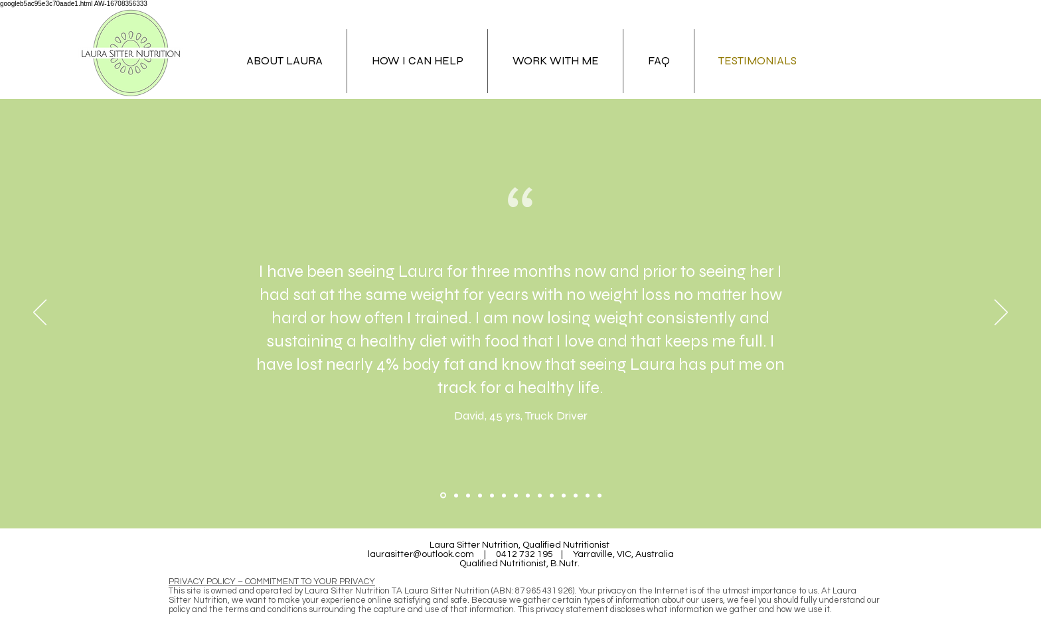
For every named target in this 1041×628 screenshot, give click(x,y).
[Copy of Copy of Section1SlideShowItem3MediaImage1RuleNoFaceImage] (492, 495)
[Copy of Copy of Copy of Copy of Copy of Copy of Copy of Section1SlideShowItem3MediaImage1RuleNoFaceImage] (552, 495)
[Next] (1001, 313)
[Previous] (39, 313)
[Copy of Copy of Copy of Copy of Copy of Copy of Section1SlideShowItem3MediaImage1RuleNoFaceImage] (540, 495)
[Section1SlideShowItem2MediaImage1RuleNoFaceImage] (456, 495)
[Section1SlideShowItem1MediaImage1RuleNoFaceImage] (443, 496)
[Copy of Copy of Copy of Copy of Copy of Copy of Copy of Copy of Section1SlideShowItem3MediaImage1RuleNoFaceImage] (564, 495)
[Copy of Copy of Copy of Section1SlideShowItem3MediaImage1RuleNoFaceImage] (504, 495)
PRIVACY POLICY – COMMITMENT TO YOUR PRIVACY (272, 581)
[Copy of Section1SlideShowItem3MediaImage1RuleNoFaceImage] (480, 495)
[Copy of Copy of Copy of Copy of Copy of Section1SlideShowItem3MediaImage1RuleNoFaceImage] (528, 495)
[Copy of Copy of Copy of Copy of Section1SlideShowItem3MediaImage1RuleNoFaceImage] (516, 495)
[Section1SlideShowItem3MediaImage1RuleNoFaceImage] (468, 495)
